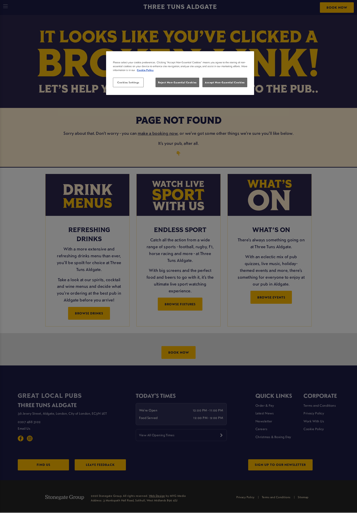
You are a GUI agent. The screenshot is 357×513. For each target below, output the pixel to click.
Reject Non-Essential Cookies (177, 82)
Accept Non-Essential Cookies (225, 82)
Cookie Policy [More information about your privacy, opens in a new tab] (145, 70)
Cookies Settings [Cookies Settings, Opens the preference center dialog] (128, 82)
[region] (180, 73)
